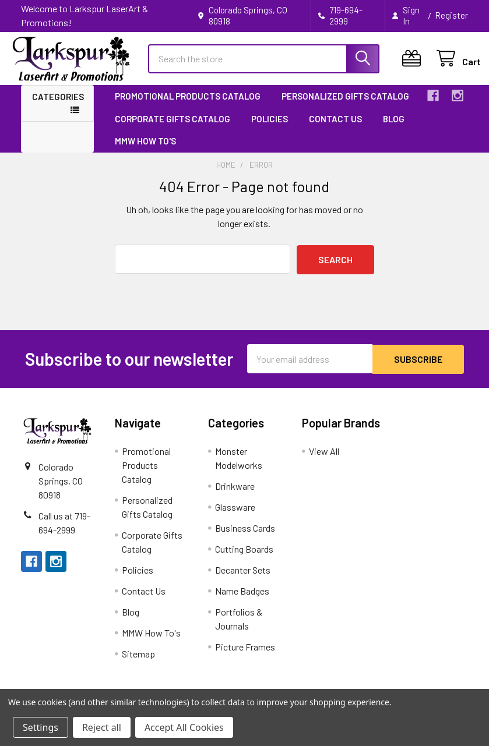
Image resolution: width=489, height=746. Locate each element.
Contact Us (335, 128)
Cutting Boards (244, 557)
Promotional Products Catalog (188, 106)
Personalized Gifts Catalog (345, 106)
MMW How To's (145, 151)
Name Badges (242, 599)
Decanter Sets (242, 578)
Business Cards (245, 536)
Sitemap (138, 662)
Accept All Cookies (184, 727)
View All (324, 459)
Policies (269, 128)
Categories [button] (58, 106)
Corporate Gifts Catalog (172, 128)
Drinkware (235, 494)
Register (451, 15)
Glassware (235, 515)
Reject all (101, 727)
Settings (40, 727)
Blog (393, 128)
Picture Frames (245, 655)
